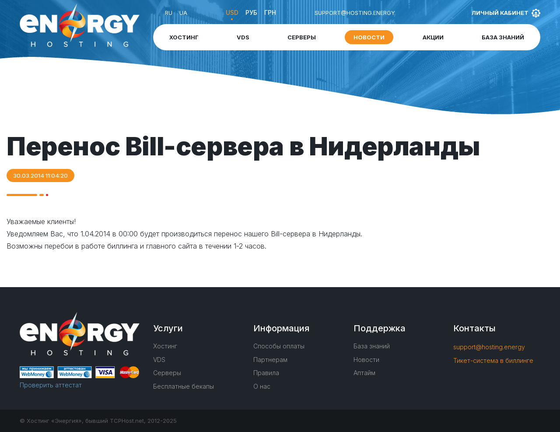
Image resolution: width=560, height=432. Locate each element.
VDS (243, 37)
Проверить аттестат (51, 385)
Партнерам (270, 359)
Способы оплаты (278, 346)
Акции (433, 37)
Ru (168, 12)
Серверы (301, 37)
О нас (261, 386)
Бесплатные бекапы (183, 386)
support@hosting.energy (355, 12)
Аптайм (364, 372)
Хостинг (184, 37)
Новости (369, 37)
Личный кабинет (500, 12)
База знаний (503, 37)
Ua (183, 12)
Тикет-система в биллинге (493, 360)
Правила (266, 372)
